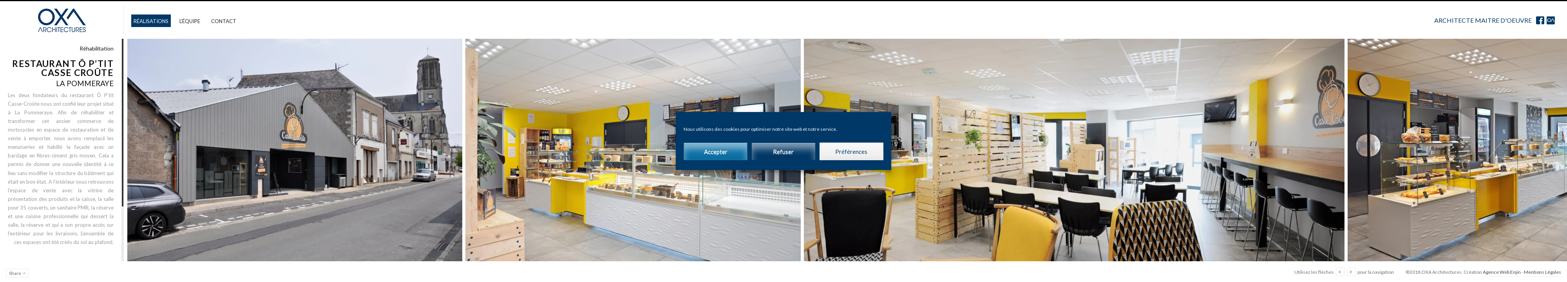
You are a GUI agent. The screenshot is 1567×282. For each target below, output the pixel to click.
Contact (223, 21)
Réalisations (151, 21)
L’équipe (189, 21)
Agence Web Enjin (1502, 272)
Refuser (783, 151)
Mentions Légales (1542, 272)
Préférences (851, 151)
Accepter (715, 151)
